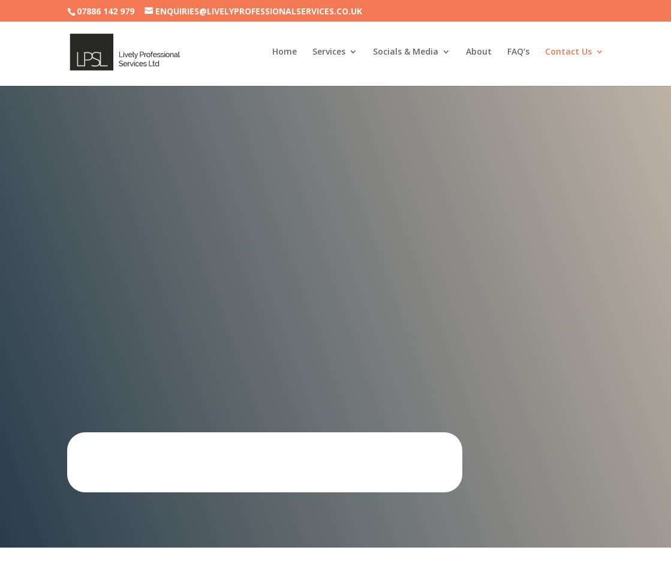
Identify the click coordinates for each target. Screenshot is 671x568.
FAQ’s (518, 53)
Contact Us (568, 53)
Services (328, 53)
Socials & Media (405, 53)
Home (284, 53)
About (479, 53)
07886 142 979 (105, 11)
